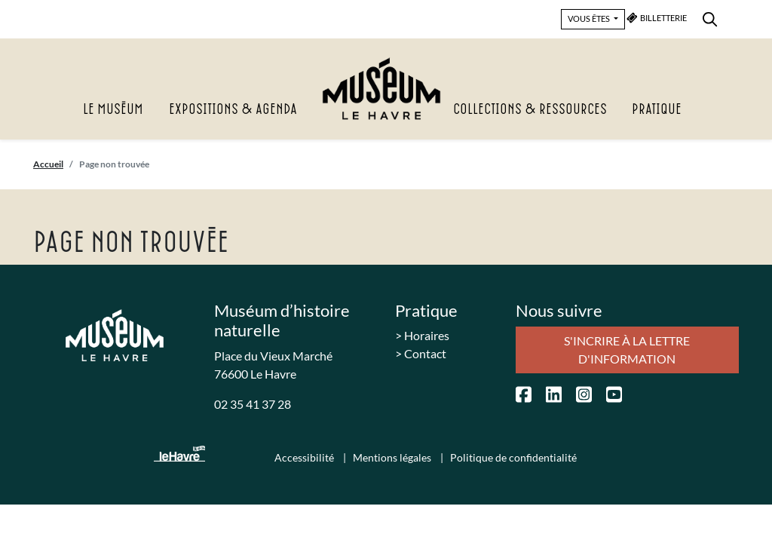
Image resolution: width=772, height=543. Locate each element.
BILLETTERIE (657, 17)
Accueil (48, 164)
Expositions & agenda (233, 110)
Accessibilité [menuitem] (305, 457)
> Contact (420, 353)
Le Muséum (113, 110)
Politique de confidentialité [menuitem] (513, 457)
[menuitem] (710, 17)
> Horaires (422, 335)
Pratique (657, 110)
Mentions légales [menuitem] (393, 457)
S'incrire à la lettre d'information (627, 349)
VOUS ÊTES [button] (589, 18)
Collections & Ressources (530, 110)
